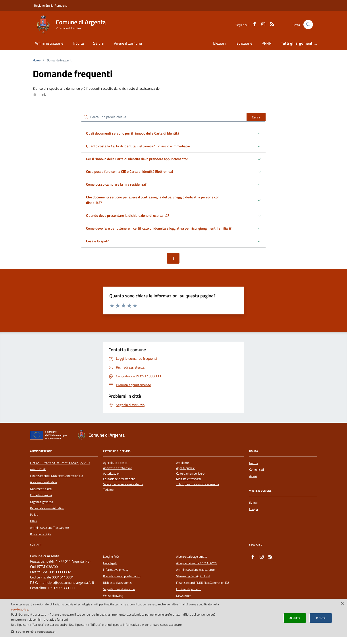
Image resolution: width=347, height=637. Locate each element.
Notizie (253, 463)
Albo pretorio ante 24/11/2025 (196, 563)
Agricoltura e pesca (115, 462)
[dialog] (173, 618)
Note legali (110, 563)
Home (36, 60)
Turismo (108, 489)
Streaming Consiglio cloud (193, 576)
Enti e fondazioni (41, 495)
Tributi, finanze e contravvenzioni (197, 484)
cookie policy (19, 609)
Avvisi (253, 476)
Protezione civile (40, 534)
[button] (116, 631)
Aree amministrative (43, 482)
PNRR (267, 43)
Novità (78, 43)
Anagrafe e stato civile (117, 468)
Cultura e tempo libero (190, 473)
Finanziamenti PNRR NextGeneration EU (56, 475)
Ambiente (182, 462)
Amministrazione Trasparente (49, 527)
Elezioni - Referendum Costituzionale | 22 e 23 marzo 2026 (60, 466)
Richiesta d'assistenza (117, 582)
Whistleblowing (113, 595)
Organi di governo (41, 501)
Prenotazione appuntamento (121, 576)
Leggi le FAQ (111, 556)
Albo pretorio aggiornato (191, 556)
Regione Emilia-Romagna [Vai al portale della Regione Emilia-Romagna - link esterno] (50, 5)
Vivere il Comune (128, 43)
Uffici (33, 521)
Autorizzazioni (112, 473)
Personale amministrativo (47, 508)
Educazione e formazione (119, 479)
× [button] (342, 603)
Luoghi (253, 509)
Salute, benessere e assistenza (123, 484)
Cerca (256, 117)
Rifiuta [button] (321, 618)
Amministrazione (49, 43)
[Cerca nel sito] (308, 24)
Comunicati (256, 469)
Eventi (253, 502)
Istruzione (244, 43)
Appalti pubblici (185, 468)
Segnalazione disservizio (119, 589)
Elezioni (219, 43)
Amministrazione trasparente (195, 569)
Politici (34, 514)
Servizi (98, 43)
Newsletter (183, 595)
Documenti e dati (41, 488)
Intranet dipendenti (188, 589)
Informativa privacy (115, 569)
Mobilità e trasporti (188, 479)
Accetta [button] (295, 618)
